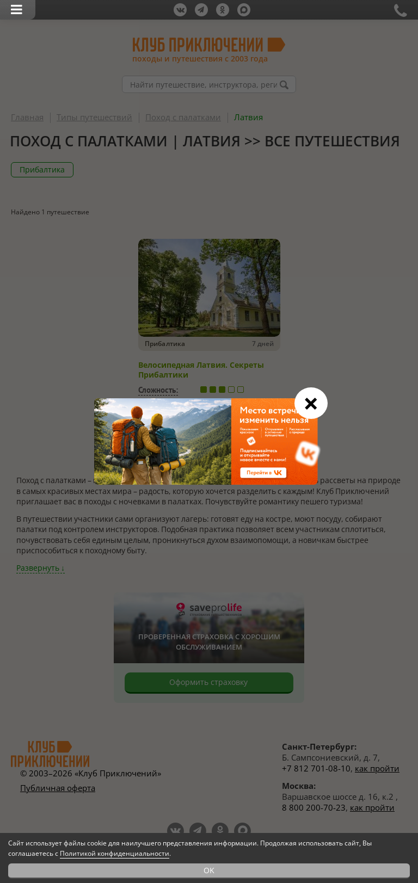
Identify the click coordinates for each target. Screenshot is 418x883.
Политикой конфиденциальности (114, 853)
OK (209, 870)
